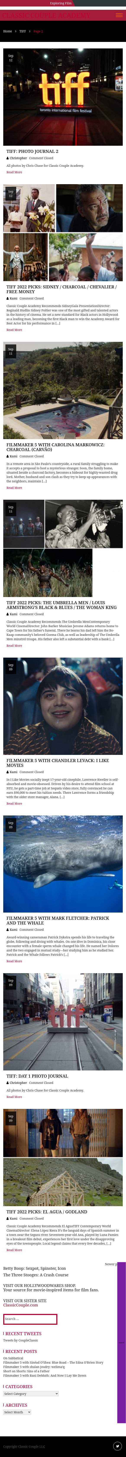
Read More (14, 172)
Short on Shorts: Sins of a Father (26, 1371)
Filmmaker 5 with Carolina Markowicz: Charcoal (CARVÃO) (55, 447)
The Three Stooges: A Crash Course (35, 1274)
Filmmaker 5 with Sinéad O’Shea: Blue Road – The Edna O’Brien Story (53, 1362)
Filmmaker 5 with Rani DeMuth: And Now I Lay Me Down (44, 1375)
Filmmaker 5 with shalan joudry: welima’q (34, 1367)
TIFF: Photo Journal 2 (32, 151)
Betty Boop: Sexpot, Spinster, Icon (34, 1268)
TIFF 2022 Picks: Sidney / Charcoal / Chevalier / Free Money (61, 289)
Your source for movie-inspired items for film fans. (51, 1289)
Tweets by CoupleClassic (20, 1340)
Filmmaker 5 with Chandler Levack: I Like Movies (57, 762)
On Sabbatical (13, 1358)
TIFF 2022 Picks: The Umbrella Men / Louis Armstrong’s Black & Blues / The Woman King (61, 605)
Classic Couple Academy (46, 15)
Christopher (18, 158)
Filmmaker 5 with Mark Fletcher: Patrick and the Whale (57, 920)
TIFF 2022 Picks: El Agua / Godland (46, 1212)
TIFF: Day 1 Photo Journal (37, 1076)
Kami (13, 298)
